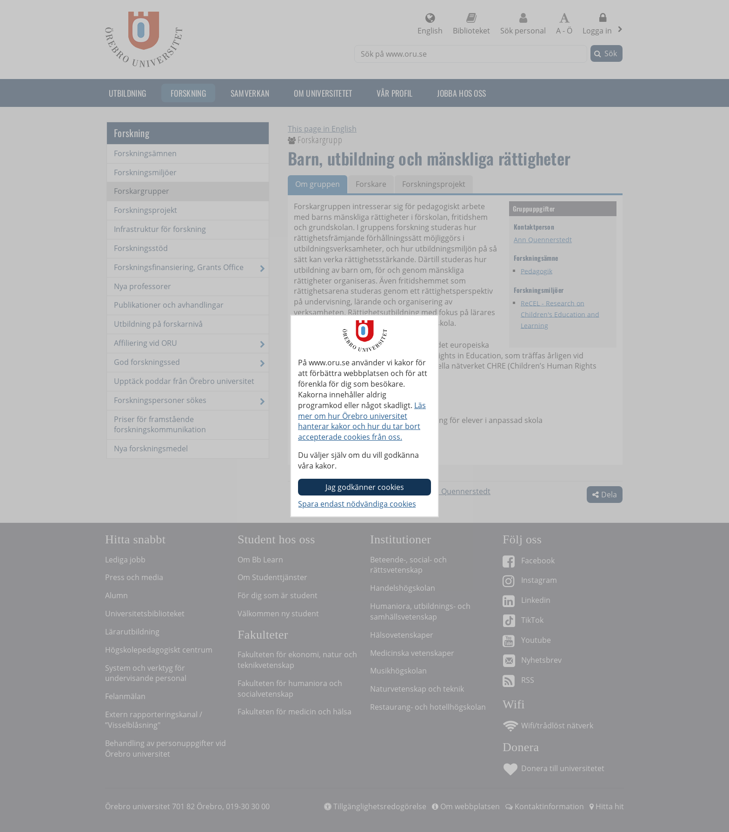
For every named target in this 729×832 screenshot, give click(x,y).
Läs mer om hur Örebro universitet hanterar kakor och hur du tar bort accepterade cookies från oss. (362, 421)
